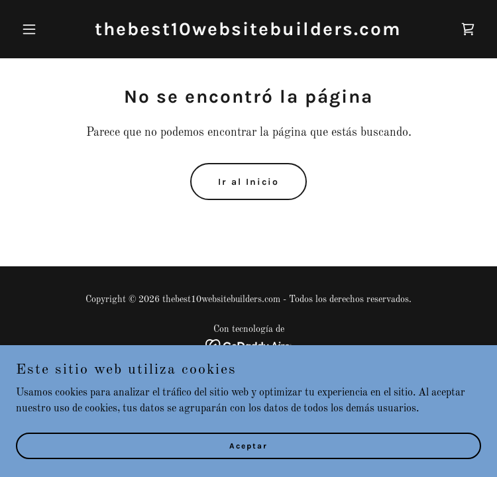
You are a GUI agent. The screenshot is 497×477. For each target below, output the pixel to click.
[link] (248, 32)
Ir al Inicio (248, 181)
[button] (50, 29)
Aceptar (248, 463)
